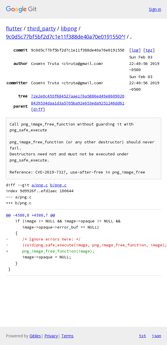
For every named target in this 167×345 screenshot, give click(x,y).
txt (142, 335)
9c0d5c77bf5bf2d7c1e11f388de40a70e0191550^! (65, 36)
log (134, 50)
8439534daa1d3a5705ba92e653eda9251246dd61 (77, 103)
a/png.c (40, 185)
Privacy (51, 336)
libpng (69, 28)
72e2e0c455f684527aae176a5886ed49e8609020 (77, 96)
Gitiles (35, 336)
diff (38, 109)
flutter (14, 28)
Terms (67, 336)
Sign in (155, 9)
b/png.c (58, 185)
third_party (41, 28)
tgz (148, 50)
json (156, 335)
